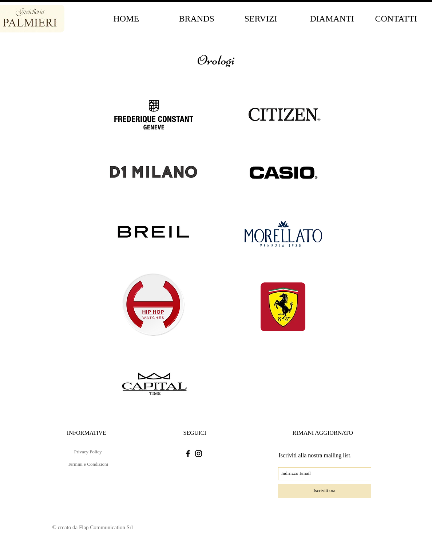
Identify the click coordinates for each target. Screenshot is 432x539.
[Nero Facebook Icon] (188, 453)
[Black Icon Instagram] (198, 453)
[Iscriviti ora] (324, 491)
